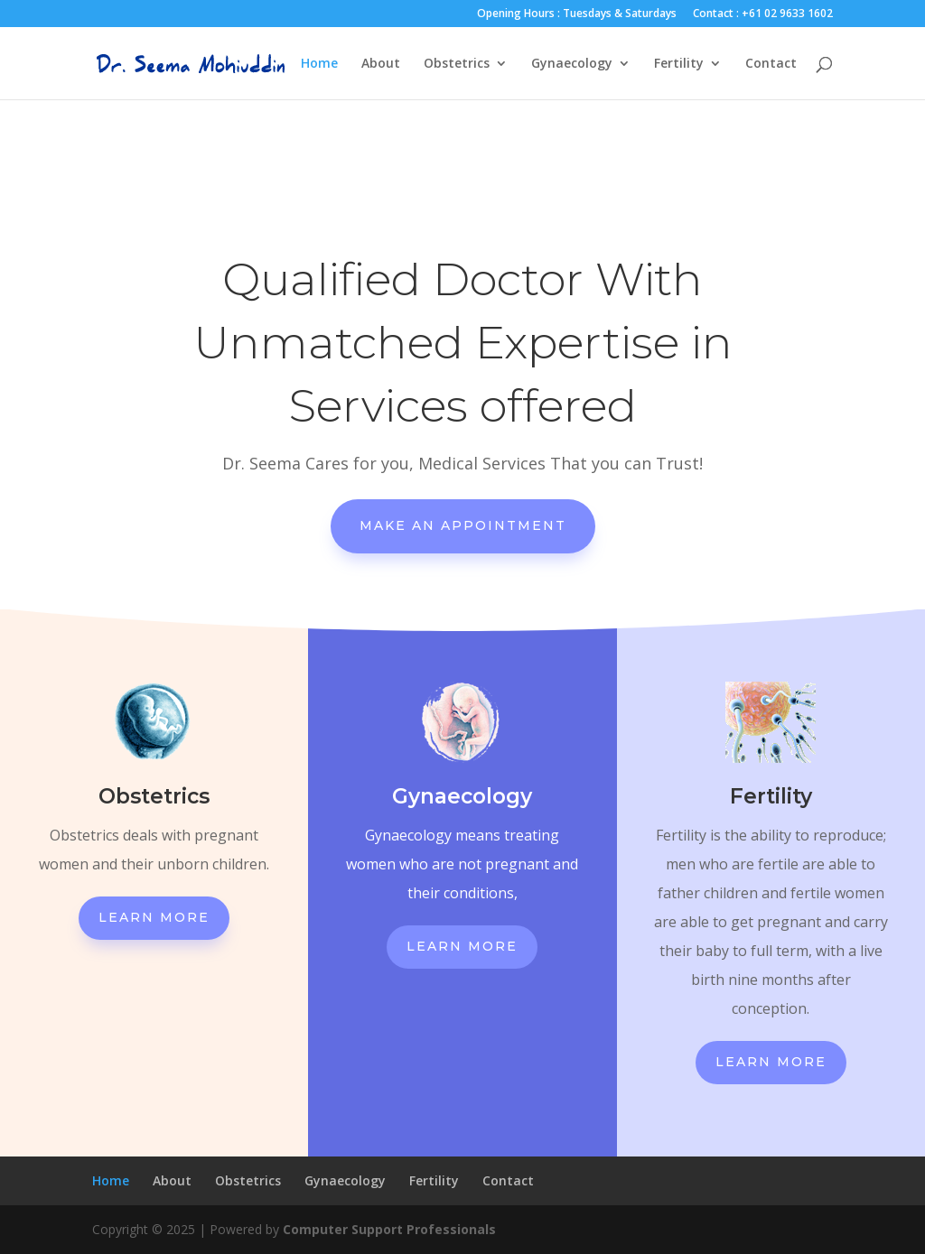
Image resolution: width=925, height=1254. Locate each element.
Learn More (154, 917)
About (380, 64)
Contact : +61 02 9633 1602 (763, 14)
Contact (771, 64)
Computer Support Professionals (389, 1229)
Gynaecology (571, 64)
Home (319, 64)
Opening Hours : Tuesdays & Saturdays (577, 14)
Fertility (679, 64)
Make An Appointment (463, 525)
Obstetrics (457, 64)
